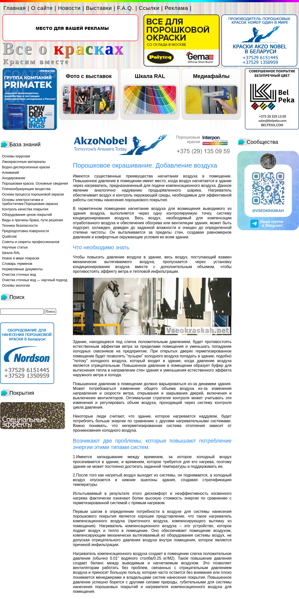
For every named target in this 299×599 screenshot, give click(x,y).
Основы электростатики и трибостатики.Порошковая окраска (30, 202)
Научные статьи (15, 247)
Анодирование (13, 178)
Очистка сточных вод (19, 274)
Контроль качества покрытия (25, 209)
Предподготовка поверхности (25, 231)
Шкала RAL (150, 76)
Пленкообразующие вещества (26, 189)
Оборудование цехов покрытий (27, 215)
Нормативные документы (22, 269)
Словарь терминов (17, 264)
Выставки (99, 8)
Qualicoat (9, 236)
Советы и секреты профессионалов (30, 242)
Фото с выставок (88, 76)
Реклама (176, 8)
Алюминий (10, 173)
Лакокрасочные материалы (24, 162)
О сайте (42, 8)
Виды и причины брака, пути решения (32, 220)
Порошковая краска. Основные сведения (35, 183)
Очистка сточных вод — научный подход (34, 280)
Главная (14, 8)
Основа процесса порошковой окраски (33, 194)
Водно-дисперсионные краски (26, 167)
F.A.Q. (125, 8)
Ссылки (149, 8)
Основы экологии (16, 285)
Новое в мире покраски (20, 258)
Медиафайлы (211, 76)
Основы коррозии (16, 156)
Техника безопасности (20, 225)
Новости (69, 8)
